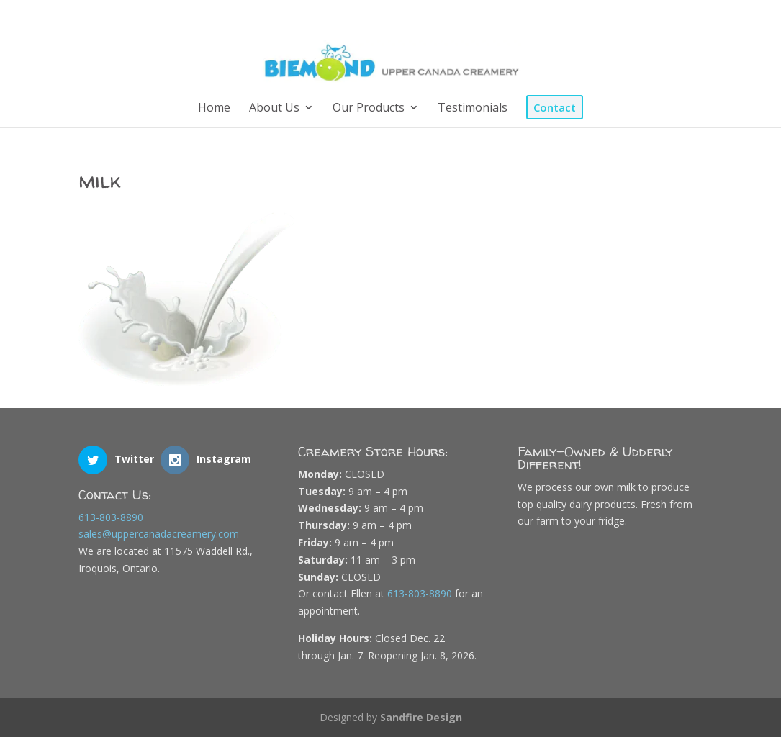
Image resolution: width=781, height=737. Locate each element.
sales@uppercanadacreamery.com (158, 534)
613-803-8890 (110, 517)
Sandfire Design (421, 717)
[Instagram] (679, 16)
